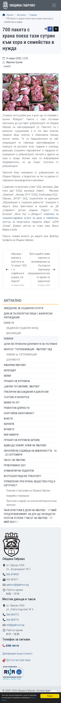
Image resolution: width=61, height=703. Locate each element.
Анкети (8, 418)
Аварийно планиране (17, 495)
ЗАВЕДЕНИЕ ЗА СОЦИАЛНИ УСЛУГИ (23, 308)
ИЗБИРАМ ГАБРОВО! (15, 365)
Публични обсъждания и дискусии (26, 391)
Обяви (7, 375)
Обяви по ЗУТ (12, 402)
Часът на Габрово (14, 460)
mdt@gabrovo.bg (15, 625)
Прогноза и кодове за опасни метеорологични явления (31, 502)
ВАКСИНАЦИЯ (13, 333)
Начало (8, 15)
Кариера (9, 424)
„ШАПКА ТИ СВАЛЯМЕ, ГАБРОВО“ (22, 386)
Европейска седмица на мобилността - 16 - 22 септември (30, 452)
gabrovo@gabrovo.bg (17, 584)
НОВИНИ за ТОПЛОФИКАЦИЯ (21, 354)
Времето (9, 429)
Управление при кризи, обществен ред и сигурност (29, 483)
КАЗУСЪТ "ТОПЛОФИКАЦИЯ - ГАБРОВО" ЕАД (28, 349)
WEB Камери (11, 434)
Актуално (21, 15)
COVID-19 (9, 322)
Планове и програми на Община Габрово (28, 490)
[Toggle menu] (54, 5)
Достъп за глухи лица (18, 660)
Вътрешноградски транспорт (22, 476)
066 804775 (12, 614)
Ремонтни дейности (16, 407)
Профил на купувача (17, 381)
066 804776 (12, 619)
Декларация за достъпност (17, 653)
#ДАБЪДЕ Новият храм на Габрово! (25, 445)
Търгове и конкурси (16, 397)
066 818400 (12, 574)
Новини (33, 15)
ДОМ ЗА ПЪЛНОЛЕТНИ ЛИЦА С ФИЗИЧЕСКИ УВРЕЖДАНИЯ (28, 315)
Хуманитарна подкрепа (19, 470)
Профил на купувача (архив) (22, 440)
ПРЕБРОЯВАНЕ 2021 (15, 465)
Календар (10, 370)
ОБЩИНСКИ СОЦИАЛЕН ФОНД (22, 328)
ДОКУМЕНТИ (13, 359)
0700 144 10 (12, 645)
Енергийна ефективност (19, 413)
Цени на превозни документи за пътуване (30, 343)
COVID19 (7, 66)
